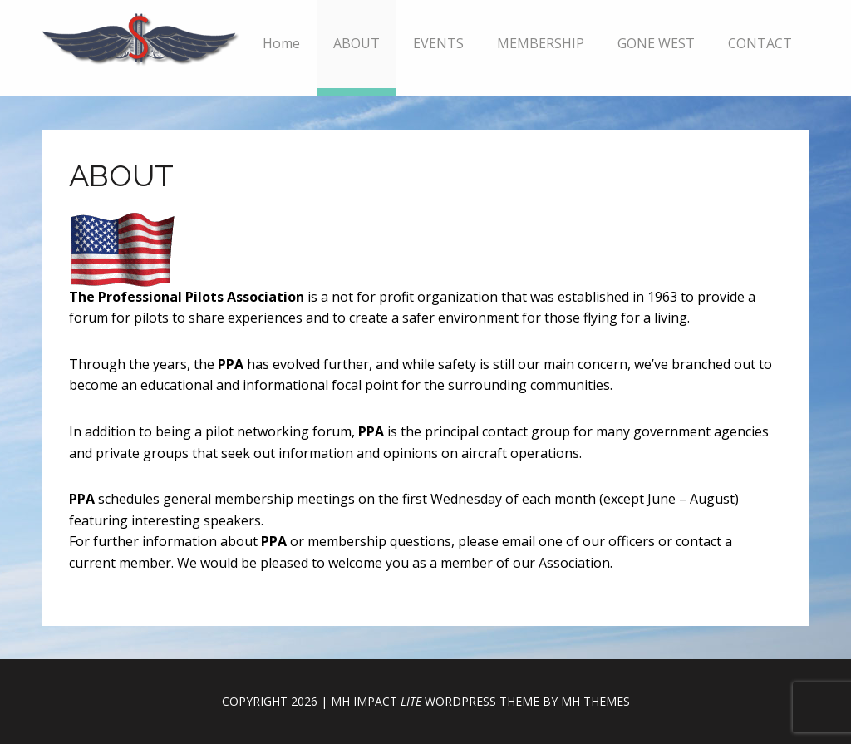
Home (281, 43)
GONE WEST (656, 43)
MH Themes (595, 701)
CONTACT (760, 43)
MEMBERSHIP (540, 43)
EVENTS (438, 43)
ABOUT (356, 43)
